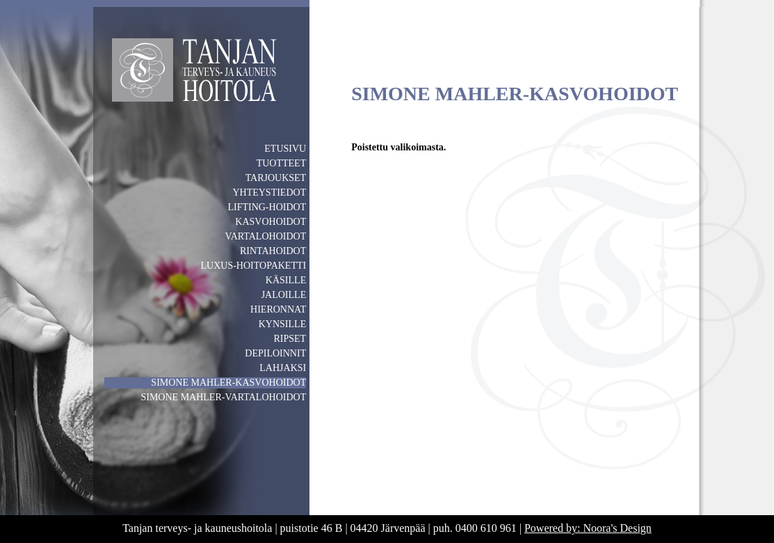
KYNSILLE (282, 324)
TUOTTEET (282, 163)
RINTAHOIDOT (273, 251)
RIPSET (290, 338)
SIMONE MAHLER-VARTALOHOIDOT (223, 397)
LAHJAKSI (282, 368)
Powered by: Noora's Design (588, 528)
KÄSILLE (286, 280)
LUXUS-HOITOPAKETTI (254, 265)
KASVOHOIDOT (270, 222)
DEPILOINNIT (275, 353)
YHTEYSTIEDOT (269, 192)
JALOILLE (284, 295)
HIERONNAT (278, 309)
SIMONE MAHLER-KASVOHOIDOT (228, 382)
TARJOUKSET (276, 178)
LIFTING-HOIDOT (266, 207)
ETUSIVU (285, 148)
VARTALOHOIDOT (265, 236)
